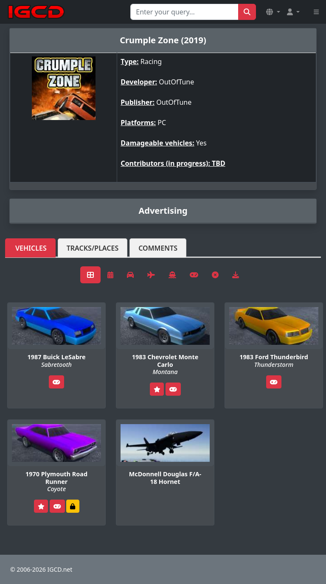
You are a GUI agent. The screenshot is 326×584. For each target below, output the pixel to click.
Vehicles (31, 248)
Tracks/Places (93, 248)
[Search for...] (184, 12)
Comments (157, 248)
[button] (273, 11)
